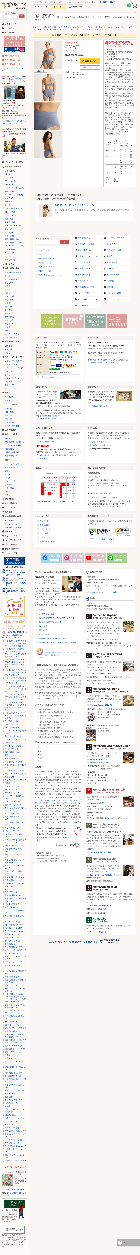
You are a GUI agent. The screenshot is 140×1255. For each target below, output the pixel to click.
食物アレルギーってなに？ (15, 780)
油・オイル (9, 184)
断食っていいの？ (12, 755)
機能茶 (7, 331)
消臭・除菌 (9, 412)
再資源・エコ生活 (12, 426)
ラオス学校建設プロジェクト (50, 622)
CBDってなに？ (11, 743)
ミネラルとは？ (11, 985)
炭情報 (7, 400)
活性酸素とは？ (11, 1103)
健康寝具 (110, 287)
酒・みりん (111, 244)
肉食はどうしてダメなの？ (15, 1118)
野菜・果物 (9, 236)
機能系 (7, 327)
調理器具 (8, 346)
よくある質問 (45, 533)
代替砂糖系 (9, 307)
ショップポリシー (47, 537)
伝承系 (7, 293)
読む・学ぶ (42, 254)
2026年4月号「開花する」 (16, 1190)
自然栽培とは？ (11, 1121)
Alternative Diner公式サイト (100, 759)
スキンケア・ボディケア (87, 256)
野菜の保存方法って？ (14, 1100)
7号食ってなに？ (11, 749)
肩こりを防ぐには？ (13, 813)
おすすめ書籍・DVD (13, 549)
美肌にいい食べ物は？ (14, 736)
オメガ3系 (9, 320)
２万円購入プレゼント (14, 60)
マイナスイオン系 (12, 464)
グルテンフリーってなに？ (15, 1028)
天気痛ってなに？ (12, 793)
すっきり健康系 (11, 279)
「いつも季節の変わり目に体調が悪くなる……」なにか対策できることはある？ (15, 696)
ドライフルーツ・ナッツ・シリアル (16, 232)
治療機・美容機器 (12, 452)
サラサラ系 (9, 324)
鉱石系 (7, 474)
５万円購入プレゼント (14, 64)
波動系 (7, 471)
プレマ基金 (42, 626)
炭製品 (109, 256)
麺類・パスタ (10, 212)
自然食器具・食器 (114, 250)
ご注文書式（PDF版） (114, 507)
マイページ (44, 521)
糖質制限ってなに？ (13, 1025)
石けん (7, 375)
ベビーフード (10, 249)
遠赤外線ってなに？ (13, 907)
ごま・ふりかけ (11, 215)
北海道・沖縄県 (97, 356)
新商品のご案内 (44, 263)
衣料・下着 (63, 27)
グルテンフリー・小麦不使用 (16, 246)
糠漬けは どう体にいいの (15, 1049)
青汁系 (7, 276)
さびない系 (9, 283)
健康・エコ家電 (84, 268)
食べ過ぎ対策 (10, 1093)
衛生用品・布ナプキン (14, 527)
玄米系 (7, 286)
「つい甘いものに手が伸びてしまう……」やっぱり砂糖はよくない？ (15, 688)
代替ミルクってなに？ (14, 928)
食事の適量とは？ (12, 977)
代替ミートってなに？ (14, 786)
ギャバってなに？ (12, 831)
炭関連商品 (9, 397)
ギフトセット (83, 305)
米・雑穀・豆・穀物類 (14, 195)
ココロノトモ (83, 281)
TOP (125, 1242)
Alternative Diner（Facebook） (101, 763)
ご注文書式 (95, 507)
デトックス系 (10, 481)
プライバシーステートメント (102, 539)
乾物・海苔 (9, 219)
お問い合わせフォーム (100, 442)
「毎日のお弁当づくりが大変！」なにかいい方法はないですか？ (15, 715)
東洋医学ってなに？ (13, 953)
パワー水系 (9, 300)
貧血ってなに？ (11, 777)
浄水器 (7, 353)
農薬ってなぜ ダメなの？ (15, 1046)
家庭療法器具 (10, 468)
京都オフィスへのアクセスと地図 (103, 592)
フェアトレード (113, 299)
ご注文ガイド (45, 529)
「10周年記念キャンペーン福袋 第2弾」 (16, 583)
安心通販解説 (10, 32)
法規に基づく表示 (47, 541)
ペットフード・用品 (13, 540)
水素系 (7, 303)
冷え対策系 (9, 488)
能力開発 (110, 281)
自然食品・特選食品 (86, 244)
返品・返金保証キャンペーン (50, 275)
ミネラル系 (9, 296)
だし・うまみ (10, 181)
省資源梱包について (99, 406)
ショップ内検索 (10, 13)
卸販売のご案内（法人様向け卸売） (52, 638)
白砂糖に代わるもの (13, 1076)
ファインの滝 (44, 800)
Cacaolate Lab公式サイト (99, 803)
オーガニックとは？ (13, 1128)
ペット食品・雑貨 (114, 293)
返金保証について (47, 458)
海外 (109, 356)
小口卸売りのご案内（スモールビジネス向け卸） (58, 643)
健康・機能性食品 (85, 250)
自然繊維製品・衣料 (48, 27)
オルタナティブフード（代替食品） (16, 243)
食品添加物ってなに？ (14, 934)
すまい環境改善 (113, 275)
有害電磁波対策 (84, 275)
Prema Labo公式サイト (98, 932)
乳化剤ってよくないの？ (14, 1090)
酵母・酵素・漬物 (12, 239)
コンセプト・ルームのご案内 (100, 673)
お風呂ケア (9, 385)
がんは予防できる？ (13, 727)
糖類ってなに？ (11, 846)
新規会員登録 (45, 525)
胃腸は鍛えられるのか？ (14, 762)
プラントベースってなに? (15, 962)
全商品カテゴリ (84, 238)
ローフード (9, 256)
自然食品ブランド (12, 171)
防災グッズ (9, 416)
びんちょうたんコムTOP (59, 942)
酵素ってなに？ (11, 892)
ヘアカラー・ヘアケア (14, 368)
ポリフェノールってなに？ (15, 774)
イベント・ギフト (12, 553)
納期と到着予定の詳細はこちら (51, 418)
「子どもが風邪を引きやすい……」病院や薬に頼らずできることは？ (15, 680)
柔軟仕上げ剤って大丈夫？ (15, 1161)
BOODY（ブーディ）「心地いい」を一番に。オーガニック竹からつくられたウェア (101, 27)
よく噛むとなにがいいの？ (15, 883)
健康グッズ (111, 268)
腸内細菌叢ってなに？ (14, 752)
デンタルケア (10, 388)
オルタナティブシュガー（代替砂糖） (16, 188)
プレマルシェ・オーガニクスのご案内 (104, 640)
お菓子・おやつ (11, 222)
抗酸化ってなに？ (12, 904)
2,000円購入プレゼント (14, 56)
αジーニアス (40, 798)
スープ (7, 205)
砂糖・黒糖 (9, 191)
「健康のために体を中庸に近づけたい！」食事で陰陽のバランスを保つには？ (15, 643)
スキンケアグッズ (12, 378)
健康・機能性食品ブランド (15, 272)
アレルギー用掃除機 (13, 445)
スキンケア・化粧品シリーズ (16, 361)
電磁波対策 (9, 449)
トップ (35, 27)
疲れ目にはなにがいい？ (14, 805)
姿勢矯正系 (9, 485)
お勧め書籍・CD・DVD (87, 299)
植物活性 (8, 419)
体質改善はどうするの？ (14, 770)
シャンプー (9, 371)
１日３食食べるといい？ (14, 877)
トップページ (43, 250)
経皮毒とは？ (10, 1106)
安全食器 (8, 349)
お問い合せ (113, 2)
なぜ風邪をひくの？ (13, 721)
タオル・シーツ (11, 524)
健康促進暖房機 (11, 456)
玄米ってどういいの (13, 1052)
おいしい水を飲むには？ (14, 941)
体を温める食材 (11, 1031)
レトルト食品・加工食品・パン (16, 208)
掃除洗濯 (8, 409)
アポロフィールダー (60, 800)
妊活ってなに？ (11, 789)
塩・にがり (9, 178)
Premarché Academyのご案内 (100, 852)
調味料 (7, 174)
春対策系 (8, 310)
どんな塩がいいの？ (13, 1143)
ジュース (8, 229)
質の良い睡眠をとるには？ (15, 895)
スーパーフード (11, 253)
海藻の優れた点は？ (13, 937)
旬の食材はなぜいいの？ (14, 925)
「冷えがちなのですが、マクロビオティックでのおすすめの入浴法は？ (15, 672)
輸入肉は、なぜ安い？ (14, 1073)
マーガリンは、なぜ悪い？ (15, 1140)
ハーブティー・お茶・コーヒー (16, 226)
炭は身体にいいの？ (13, 828)
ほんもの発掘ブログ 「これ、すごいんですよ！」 (58, 618)
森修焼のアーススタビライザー (59, 798)
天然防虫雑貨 (112, 262)
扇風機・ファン (11, 439)
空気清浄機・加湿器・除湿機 (16, 442)
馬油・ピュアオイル (13, 365)
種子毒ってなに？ (12, 783)
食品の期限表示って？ (14, 947)
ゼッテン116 (65, 803)
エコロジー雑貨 (84, 262)
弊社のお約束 (43, 630)
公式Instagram (109, 818)
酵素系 (7, 313)
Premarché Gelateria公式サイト (101, 705)
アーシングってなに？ (14, 802)
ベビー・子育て (84, 293)
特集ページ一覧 (44, 271)
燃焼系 (7, 290)
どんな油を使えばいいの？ (15, 1131)
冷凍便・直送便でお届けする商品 (103, 363)
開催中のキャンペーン (47, 258)
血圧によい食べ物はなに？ (15, 950)
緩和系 (7, 491)
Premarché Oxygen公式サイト (100, 906)
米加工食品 (9, 198)
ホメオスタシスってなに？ (15, 739)
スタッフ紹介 (43, 634)
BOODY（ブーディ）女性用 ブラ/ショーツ (51, 29)
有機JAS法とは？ (12, 1125)
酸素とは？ (9, 1097)
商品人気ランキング (46, 267)
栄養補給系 (9, 317)
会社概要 (103, 2)
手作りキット (10, 260)
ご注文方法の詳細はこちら (50, 377)
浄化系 (7, 478)
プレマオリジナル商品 (115, 238)
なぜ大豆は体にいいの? (14, 931)
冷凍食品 (8, 202)
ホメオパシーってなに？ (14, 746)
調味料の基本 (10, 1115)
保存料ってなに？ (12, 1055)
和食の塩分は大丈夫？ (14, 1022)
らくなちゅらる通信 (46, 614)
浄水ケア (8, 382)
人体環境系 (9, 422)
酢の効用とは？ (11, 944)
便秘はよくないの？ (13, 724)
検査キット (9, 495)
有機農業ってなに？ (13, 758)
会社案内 (42, 610)
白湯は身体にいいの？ (14, 880)
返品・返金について (48, 442)
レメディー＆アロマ (13, 334)
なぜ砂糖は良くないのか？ (15, 1146)
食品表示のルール (12, 1058)
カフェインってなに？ (14, 922)
